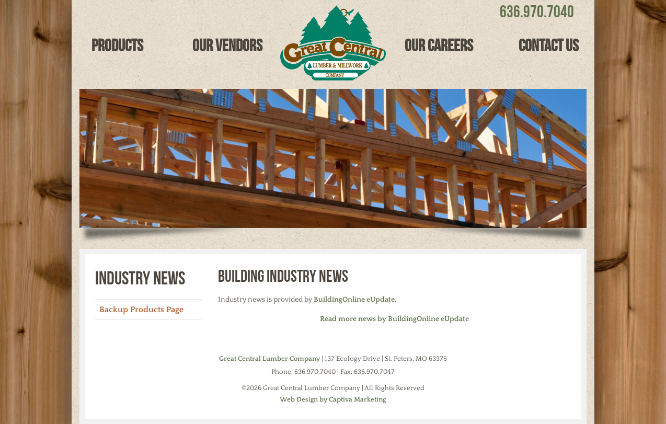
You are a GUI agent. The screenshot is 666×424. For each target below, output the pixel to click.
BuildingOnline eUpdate (354, 299)
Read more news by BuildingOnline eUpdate (394, 319)
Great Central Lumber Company (269, 358)
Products (117, 45)
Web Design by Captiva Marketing (333, 399)
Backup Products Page (141, 309)
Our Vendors (227, 45)
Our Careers (439, 45)
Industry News (140, 278)
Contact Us (549, 45)
